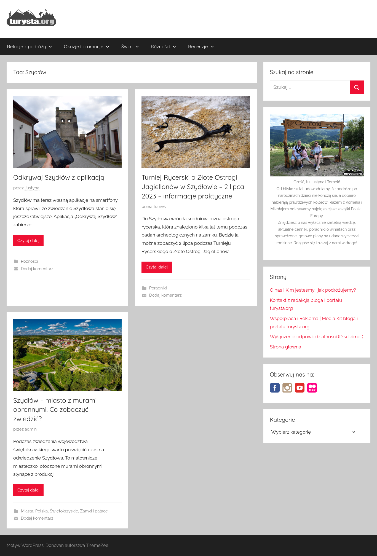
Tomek (159, 206)
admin (31, 429)
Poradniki (158, 288)
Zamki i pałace (94, 511)
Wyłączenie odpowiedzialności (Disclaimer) (316, 336)
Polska (41, 511)
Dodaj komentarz (37, 268)
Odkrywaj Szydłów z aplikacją (59, 177)
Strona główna (285, 347)
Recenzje (201, 46)
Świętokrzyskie (64, 511)
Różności (163, 46)
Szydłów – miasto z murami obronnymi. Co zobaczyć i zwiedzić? (55, 409)
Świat (130, 46)
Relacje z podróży (29, 46)
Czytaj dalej (28, 240)
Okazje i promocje (86, 46)
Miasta (27, 511)
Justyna (32, 188)
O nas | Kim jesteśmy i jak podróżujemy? (313, 290)
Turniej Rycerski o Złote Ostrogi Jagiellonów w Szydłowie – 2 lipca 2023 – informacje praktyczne (192, 186)
